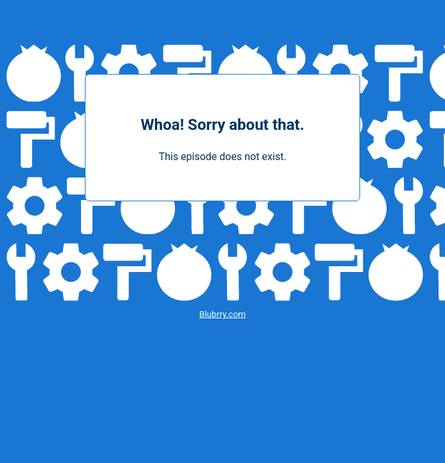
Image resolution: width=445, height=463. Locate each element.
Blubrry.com (222, 314)
